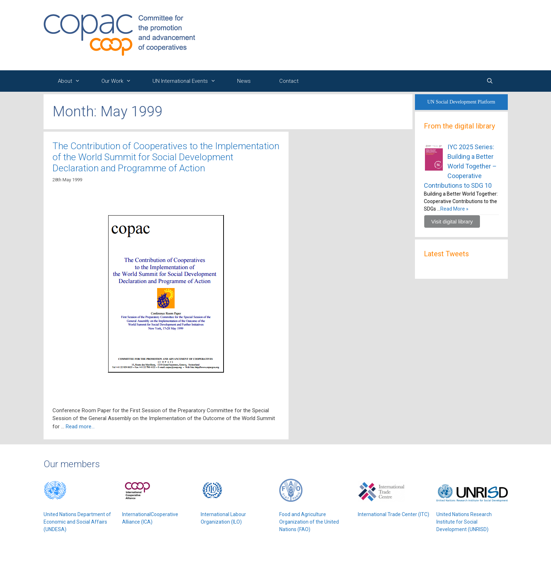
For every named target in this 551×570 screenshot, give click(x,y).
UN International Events (187, 81)
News (244, 81)
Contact (289, 81)
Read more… (80, 426)
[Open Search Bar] (489, 81)
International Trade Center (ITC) (393, 514)
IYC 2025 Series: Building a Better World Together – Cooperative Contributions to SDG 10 (460, 166)
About (72, 81)
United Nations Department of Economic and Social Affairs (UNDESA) (77, 521)
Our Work (119, 81)
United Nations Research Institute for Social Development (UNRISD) (464, 521)
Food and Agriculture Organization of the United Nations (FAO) (309, 521)
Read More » (454, 209)
